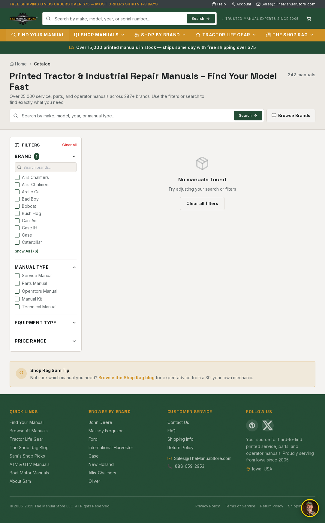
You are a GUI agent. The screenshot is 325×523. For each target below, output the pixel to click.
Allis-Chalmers (102, 472)
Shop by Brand (160, 34)
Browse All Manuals (29, 430)
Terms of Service (240, 506)
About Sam (20, 481)
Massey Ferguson (106, 430)
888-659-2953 (189, 466)
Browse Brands (291, 115)
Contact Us (178, 422)
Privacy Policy (207, 506)
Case (94, 455)
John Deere (100, 422)
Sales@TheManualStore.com (285, 4)
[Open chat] (310, 508)
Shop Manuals (99, 34)
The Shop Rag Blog (29, 447)
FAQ (171, 430)
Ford (93, 439)
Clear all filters (202, 203)
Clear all (69, 145)
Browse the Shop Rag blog (126, 377)
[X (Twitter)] (268, 425)
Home (18, 63)
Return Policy (180, 447)
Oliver (94, 481)
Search (200, 18)
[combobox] (129, 18)
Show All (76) (26, 251)
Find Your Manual (37, 34)
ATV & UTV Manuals (30, 464)
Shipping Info (180, 439)
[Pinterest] (252, 425)
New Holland (101, 464)
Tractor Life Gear (226, 34)
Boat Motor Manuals (29, 472)
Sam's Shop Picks (27, 455)
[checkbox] (17, 177)
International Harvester (111, 447)
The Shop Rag (290, 34)
